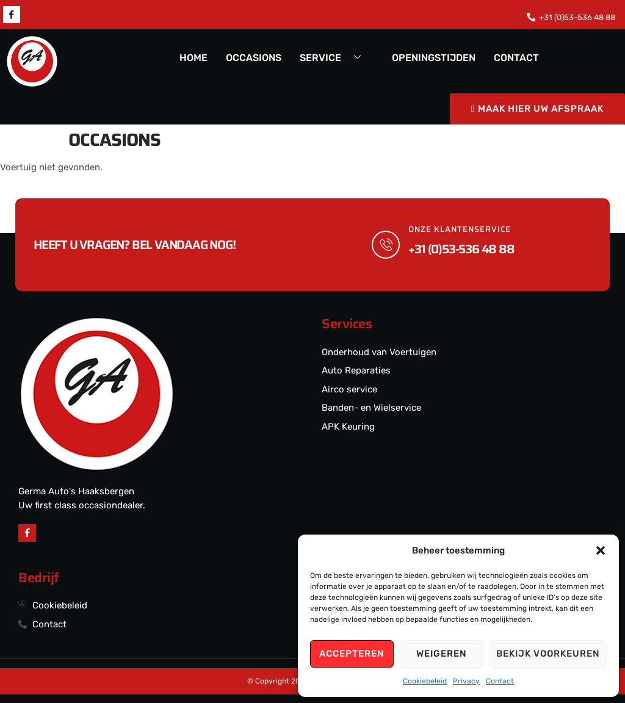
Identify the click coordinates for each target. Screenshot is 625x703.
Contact (500, 681)
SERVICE (335, 58)
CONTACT (516, 57)
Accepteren (352, 653)
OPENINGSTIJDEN (433, 57)
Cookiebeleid (425, 681)
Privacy (466, 681)
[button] (600, 550)
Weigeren (441, 653)
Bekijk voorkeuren (548, 653)
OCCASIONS (253, 57)
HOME (193, 57)
